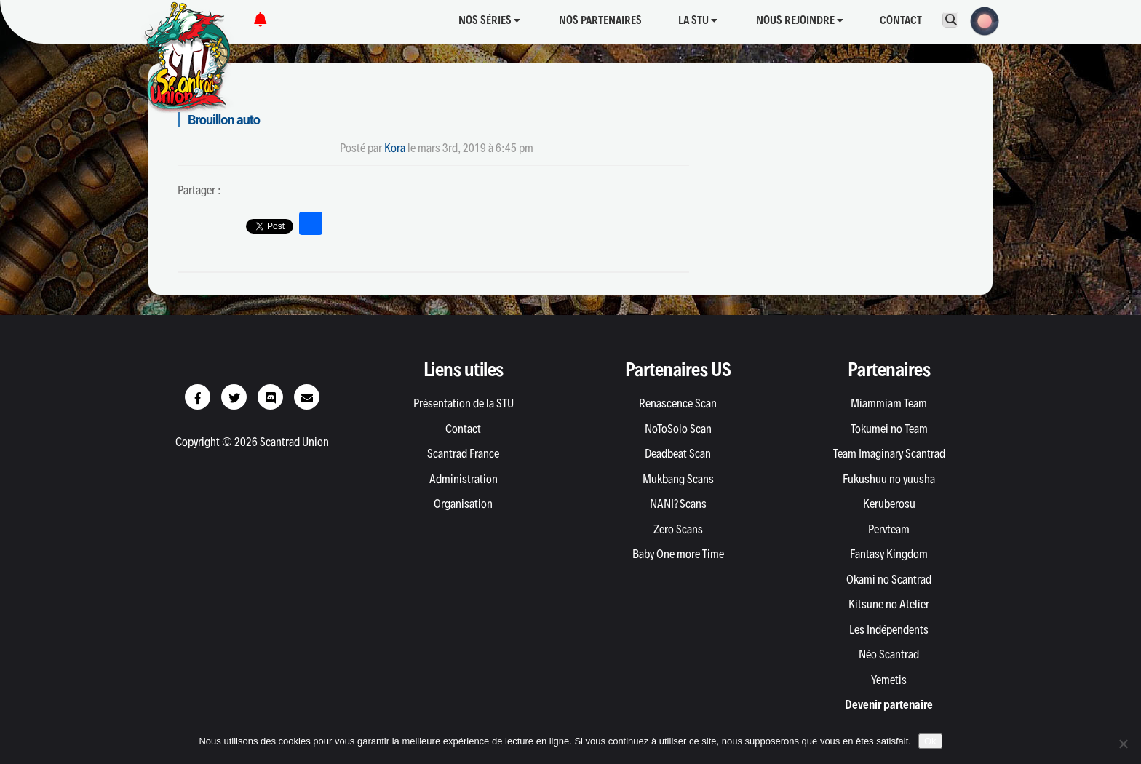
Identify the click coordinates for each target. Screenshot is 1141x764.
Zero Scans (678, 529)
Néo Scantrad (889, 654)
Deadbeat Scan (678, 453)
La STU (697, 20)
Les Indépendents (889, 629)
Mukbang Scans (678, 478)
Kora (394, 147)
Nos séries (489, 20)
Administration (463, 478)
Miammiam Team (889, 403)
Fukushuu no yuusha (889, 478)
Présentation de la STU (463, 403)
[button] (980, 19)
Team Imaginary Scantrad (889, 453)
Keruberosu (889, 503)
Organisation (463, 503)
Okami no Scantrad (888, 579)
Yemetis (889, 679)
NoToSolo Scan (678, 428)
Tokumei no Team (889, 428)
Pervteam (889, 529)
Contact (901, 20)
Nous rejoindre (799, 20)
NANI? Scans (678, 503)
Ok (930, 741)
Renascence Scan (678, 403)
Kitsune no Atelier (888, 603)
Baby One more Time (678, 553)
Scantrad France (463, 453)
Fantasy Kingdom (889, 553)
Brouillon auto (224, 119)
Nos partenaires (600, 20)
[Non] (1123, 743)
